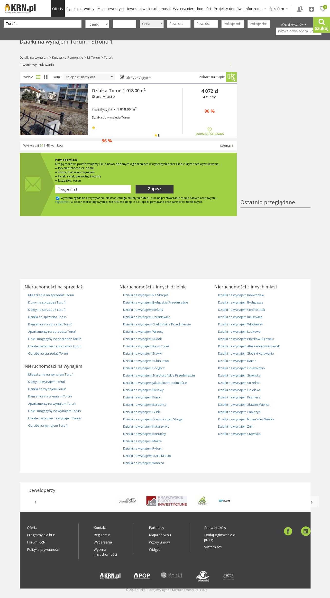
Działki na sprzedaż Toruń (47, 317)
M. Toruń (93, 57)
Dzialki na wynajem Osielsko (239, 390)
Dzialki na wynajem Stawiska (239, 375)
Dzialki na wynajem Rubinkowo (146, 361)
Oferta (32, 527)
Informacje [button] (255, 8)
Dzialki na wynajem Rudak (142, 339)
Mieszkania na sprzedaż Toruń (51, 295)
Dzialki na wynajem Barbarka (144, 404)
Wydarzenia (103, 542)
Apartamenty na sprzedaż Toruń (52, 331)
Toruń (108, 57)
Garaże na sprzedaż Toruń (48, 353)
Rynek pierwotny (80, 8)
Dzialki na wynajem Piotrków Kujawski (246, 339)
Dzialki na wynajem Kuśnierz (239, 397)
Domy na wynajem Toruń (46, 381)
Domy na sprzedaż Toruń (46, 302)
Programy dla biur (41, 535)
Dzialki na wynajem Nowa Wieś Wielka (246, 419)
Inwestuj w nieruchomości (148, 8)
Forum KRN (36, 542)
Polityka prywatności (43, 549)
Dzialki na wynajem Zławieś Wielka (243, 404)
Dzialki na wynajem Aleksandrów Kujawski (249, 346)
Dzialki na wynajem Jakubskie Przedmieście (155, 382)
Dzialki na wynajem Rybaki (142, 448)
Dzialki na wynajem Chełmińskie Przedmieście (157, 324)
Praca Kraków (215, 527)
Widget (154, 549)
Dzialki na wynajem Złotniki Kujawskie (246, 353)
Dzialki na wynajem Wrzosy (143, 331)
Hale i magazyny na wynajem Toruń (54, 411)
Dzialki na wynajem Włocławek (240, 324)
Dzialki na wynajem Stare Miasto (147, 455)
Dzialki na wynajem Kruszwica (240, 317)
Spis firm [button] (278, 8)
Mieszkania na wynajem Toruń (50, 374)
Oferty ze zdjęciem (138, 78)
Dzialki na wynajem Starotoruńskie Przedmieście (159, 375)
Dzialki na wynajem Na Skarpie (146, 295)
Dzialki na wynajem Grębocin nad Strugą (153, 419)
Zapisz (154, 189)
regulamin (62, 201)
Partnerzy (156, 527)
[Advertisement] (275, 125)
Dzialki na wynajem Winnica (143, 463)
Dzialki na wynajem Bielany (143, 309)
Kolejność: (89, 77)
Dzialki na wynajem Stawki (142, 353)
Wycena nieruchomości (192, 8)
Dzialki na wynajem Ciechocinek (241, 309)
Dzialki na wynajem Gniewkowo (241, 368)
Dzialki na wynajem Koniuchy (144, 434)
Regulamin (102, 535)
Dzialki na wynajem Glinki (142, 412)
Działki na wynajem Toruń (47, 389)
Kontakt (100, 527)
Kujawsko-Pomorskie (67, 57)
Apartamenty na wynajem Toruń (52, 403)
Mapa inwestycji (110, 8)
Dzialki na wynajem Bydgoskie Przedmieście (155, 302)
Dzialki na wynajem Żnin (236, 426)
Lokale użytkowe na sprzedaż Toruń (55, 346)
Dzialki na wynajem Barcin (237, 361)
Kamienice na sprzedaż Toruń (50, 324)
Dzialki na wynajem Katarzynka (146, 426)
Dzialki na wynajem (34, 57)
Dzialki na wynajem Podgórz (144, 368)
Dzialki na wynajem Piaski (142, 397)
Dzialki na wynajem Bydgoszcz (240, 302)
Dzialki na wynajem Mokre (142, 441)
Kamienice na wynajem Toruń (50, 396)
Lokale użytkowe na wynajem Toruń (54, 418)
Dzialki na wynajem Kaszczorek (146, 346)
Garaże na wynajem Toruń (47, 425)
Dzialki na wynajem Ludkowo (239, 331)
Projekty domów (228, 8)
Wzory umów (159, 542)
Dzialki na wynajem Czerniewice (146, 317)
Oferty (57, 8)
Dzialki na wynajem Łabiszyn (239, 412)
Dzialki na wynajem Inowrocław (241, 295)
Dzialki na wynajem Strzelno (239, 382)
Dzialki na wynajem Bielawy (143, 390)
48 (48, 145)
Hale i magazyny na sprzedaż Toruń (54, 339)
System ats (213, 547)
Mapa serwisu (160, 535)
